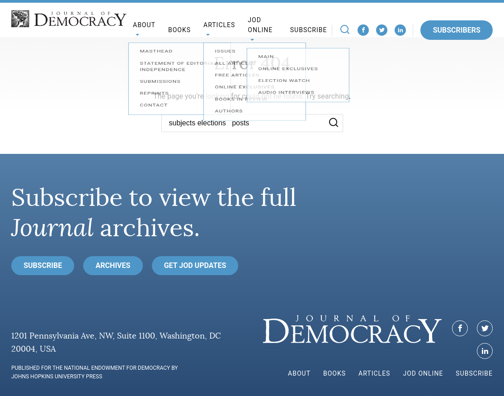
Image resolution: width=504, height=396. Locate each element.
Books (179, 29)
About (299, 373)
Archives (113, 265)
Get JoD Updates (195, 265)
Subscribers (456, 30)
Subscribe (308, 29)
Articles (374, 373)
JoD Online (260, 25)
